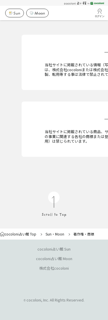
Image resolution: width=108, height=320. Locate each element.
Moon (59, 233)
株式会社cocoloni (54, 268)
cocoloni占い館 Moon (54, 258)
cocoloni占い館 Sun (54, 249)
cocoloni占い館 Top (18, 233)
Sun (49, 233)
